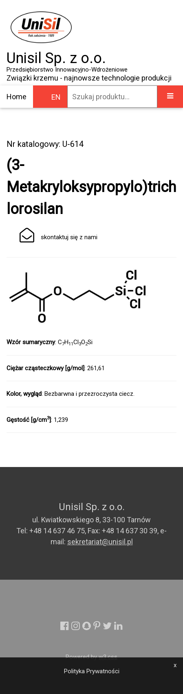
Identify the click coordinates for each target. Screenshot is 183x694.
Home (16, 96)
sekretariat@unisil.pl (100, 541)
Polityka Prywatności (91, 671)
